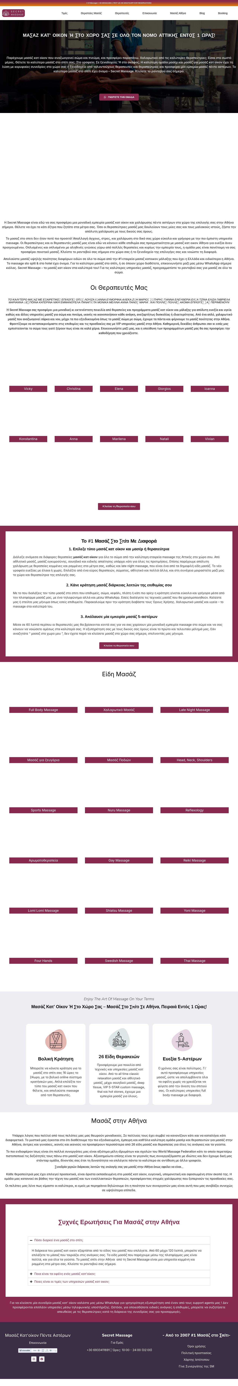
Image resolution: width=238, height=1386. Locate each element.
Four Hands (43, 965)
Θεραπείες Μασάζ (91, 14)
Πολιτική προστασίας (196, 1357)
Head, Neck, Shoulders (194, 764)
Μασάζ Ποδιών (119, 764)
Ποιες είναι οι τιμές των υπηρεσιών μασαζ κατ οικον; (71, 1286)
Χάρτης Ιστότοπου (196, 1364)
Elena (119, 390)
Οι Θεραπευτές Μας (119, 288)
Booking (223, 14)
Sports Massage (43, 814)
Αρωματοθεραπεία (43, 865)
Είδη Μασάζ (119, 678)
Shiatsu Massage (119, 915)
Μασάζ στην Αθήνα (119, 1124)
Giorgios (164, 390)
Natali (164, 440)
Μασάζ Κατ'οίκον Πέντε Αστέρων (38, 1339)
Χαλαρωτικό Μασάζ (119, 714)
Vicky (28, 390)
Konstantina (28, 440)
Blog (202, 14)
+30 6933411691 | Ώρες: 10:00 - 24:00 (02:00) (120, 1354)
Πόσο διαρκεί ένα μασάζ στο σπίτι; (58, 1244)
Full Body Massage (43, 714)
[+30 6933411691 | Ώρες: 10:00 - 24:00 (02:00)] (84, 1357)
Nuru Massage (119, 814)
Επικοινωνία (150, 14)
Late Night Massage (194, 714)
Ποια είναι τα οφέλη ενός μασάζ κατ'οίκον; (65, 1278)
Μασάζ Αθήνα (178, 14)
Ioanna (210, 390)
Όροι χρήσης (196, 1350)
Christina (74, 390)
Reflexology (195, 814)
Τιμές (64, 14)
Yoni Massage (194, 915)
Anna (74, 440)
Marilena (119, 440)
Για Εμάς (117, 1347)
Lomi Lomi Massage (43, 915)
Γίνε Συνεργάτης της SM (196, 1370)
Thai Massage (194, 965)
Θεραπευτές (122, 14)
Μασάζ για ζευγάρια (43, 764)
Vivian (210, 440)
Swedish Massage (119, 965)
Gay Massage (119, 865)
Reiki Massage (195, 865)
